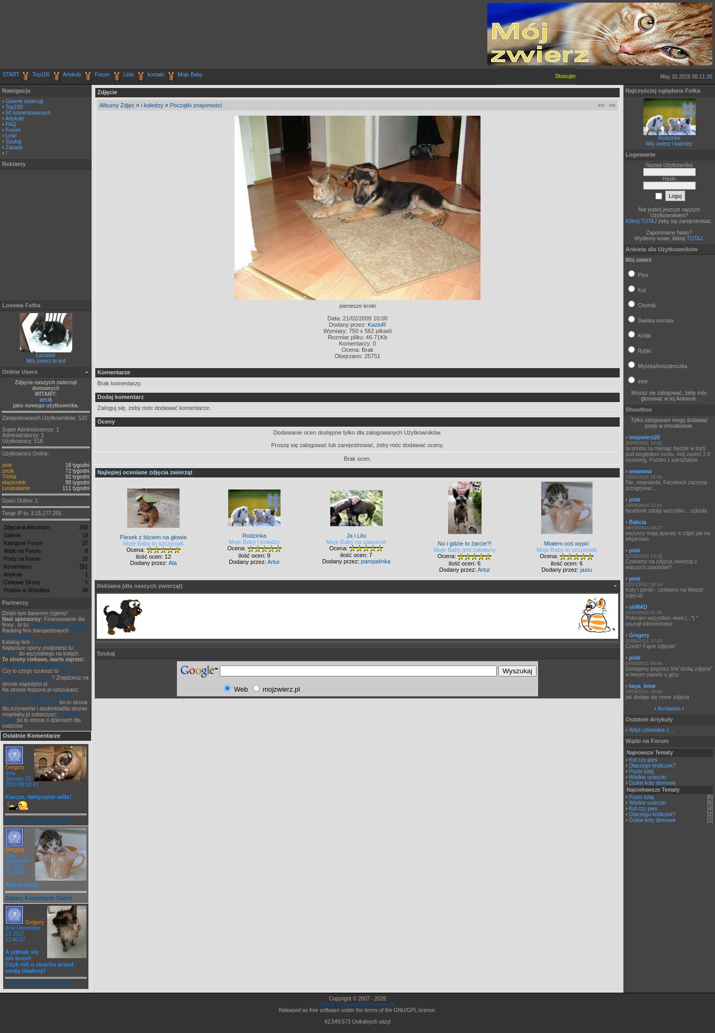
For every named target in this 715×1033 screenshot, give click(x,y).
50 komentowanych (28, 113)
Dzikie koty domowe (652, 783)
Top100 (41, 74)
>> (612, 105)
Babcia (637, 522)
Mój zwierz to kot (45, 361)
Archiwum (668, 709)
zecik (45, 400)
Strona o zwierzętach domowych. (357, 1004)
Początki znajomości (196, 105)
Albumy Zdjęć (117, 105)
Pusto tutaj (641, 771)
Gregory (14, 767)
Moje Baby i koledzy (254, 542)
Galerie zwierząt (24, 101)
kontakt (156, 74)
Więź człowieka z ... (652, 730)
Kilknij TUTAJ (641, 221)
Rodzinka (669, 138)
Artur (273, 562)
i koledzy (152, 105)
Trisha (9, 477)
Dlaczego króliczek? (652, 766)
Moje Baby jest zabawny (464, 550)
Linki (129, 74)
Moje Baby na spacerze (356, 542)
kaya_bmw (642, 686)
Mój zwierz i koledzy (669, 144)
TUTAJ (694, 238)
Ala (173, 563)
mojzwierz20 (644, 437)
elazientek (14, 482)
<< (601, 105)
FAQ (11, 124)
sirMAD (638, 607)
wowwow (640, 471)
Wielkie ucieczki (647, 777)
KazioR (376, 324)
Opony (9, 654)
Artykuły (72, 74)
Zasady (14, 147)
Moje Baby (189, 74)
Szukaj (13, 142)
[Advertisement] (125, 34)
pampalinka (375, 561)
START (11, 74)
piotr (7, 465)
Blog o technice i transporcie (35, 665)
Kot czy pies (643, 760)
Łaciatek (45, 355)
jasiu (586, 570)
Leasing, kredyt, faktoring (60, 625)
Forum (102, 74)
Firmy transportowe (57, 642)
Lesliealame (16, 488)
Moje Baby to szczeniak (153, 543)
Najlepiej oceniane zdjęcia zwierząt (145, 472)
